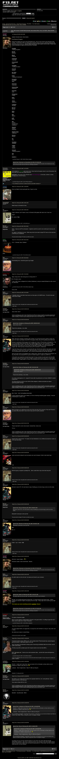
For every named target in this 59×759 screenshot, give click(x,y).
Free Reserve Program (17, 39)
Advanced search (30, 18)
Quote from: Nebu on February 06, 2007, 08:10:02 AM (25, 367)
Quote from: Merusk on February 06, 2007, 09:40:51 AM (26, 523)
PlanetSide (29, 23)
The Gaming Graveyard (21, 23)
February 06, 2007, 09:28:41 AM (20, 467)
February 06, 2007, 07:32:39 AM (20, 274)
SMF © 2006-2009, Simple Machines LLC (34, 757)
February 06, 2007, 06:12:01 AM (20, 239)
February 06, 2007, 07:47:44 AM (20, 292)
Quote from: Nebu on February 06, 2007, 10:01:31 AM (25, 594)
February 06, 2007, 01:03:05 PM (20, 676)
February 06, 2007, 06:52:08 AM (20, 257)
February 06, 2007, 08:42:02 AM (20, 436)
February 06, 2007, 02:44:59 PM (20, 722)
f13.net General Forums (10, 23)
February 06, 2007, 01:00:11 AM (20, 202)
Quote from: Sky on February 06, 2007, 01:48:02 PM (25, 726)
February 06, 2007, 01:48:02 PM (20, 702)
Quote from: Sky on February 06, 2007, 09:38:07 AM (25, 507)
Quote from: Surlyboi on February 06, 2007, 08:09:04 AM (26, 323)
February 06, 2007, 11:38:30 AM (20, 638)
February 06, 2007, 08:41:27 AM (20, 423)
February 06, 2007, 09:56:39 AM (20, 520)
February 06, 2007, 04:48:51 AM (20, 209)
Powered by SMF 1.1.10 (22, 757)
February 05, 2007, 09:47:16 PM (18, 34)
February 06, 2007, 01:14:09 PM (20, 690)
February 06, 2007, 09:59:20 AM (20, 556)
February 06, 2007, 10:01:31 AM (20, 574)
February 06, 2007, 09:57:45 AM (20, 539)
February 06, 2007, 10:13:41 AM (20, 614)
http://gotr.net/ (18, 652)
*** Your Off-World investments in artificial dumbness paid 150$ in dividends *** (26, 183)
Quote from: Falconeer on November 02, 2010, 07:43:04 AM (27, 162)
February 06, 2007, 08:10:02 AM (20, 319)
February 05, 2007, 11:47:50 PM (20, 168)
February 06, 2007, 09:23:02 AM (20, 452)
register (20, 10)
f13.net (3, 23)
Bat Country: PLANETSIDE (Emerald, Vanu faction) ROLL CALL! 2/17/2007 (21, 24)
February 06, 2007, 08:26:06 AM (20, 363)
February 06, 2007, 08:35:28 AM (20, 390)
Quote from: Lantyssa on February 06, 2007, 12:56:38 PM (26, 706)
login (15, 10)
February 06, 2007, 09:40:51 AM (20, 504)
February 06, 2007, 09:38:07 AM (20, 484)
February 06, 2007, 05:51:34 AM (20, 226)
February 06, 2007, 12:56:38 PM (20, 661)
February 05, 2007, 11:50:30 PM (20, 186)
